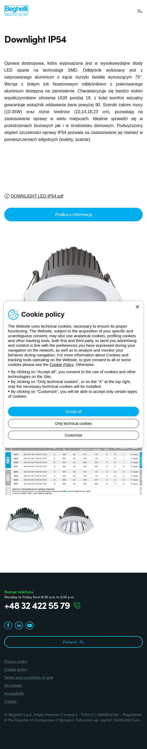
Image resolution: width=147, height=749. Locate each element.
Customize (73, 435)
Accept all (73, 411)
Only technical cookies (73, 423)
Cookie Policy (62, 364)
